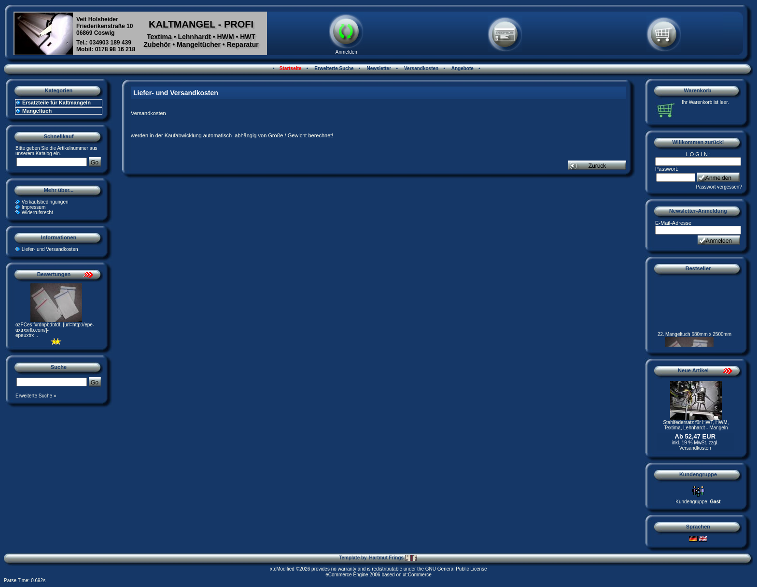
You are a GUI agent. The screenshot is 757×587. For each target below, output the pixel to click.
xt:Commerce (417, 574)
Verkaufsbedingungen (45, 202)
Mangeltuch (37, 111)
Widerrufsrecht (37, 212)
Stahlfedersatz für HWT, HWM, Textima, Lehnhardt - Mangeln (696, 425)
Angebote (462, 68)
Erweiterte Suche (333, 68)
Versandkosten (420, 68)
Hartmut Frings (393, 558)
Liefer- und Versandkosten (50, 249)
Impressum (33, 207)
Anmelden (346, 52)
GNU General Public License (456, 569)
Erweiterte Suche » (35, 395)
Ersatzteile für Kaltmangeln (56, 102)
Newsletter (378, 68)
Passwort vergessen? (719, 187)
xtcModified (282, 569)
